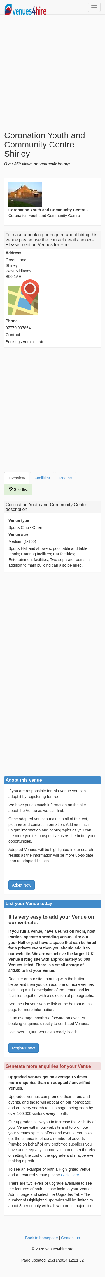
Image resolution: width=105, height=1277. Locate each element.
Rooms (65, 478)
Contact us (70, 1238)
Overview (17, 478)
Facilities (42, 478)
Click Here (70, 1175)
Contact (13, 335)
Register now (23, 1048)
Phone (12, 321)
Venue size (18, 534)
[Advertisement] (52, 72)
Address (13, 253)
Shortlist (18, 489)
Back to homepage (41, 1238)
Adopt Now (21, 885)
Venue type (18, 520)
